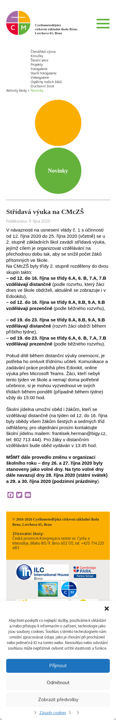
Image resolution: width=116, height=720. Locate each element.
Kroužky (37, 56)
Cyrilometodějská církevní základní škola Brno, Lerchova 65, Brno (56, 29)
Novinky (37, 90)
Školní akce (39, 60)
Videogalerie (40, 77)
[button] (107, 608)
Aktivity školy (16, 90)
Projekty (37, 64)
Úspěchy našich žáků (46, 82)
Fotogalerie (39, 69)
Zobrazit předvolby (58, 699)
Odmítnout (58, 682)
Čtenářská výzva (43, 51)
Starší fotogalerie (43, 73)
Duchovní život (42, 86)
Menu (103, 23)
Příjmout (58, 665)
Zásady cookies (52, 712)
